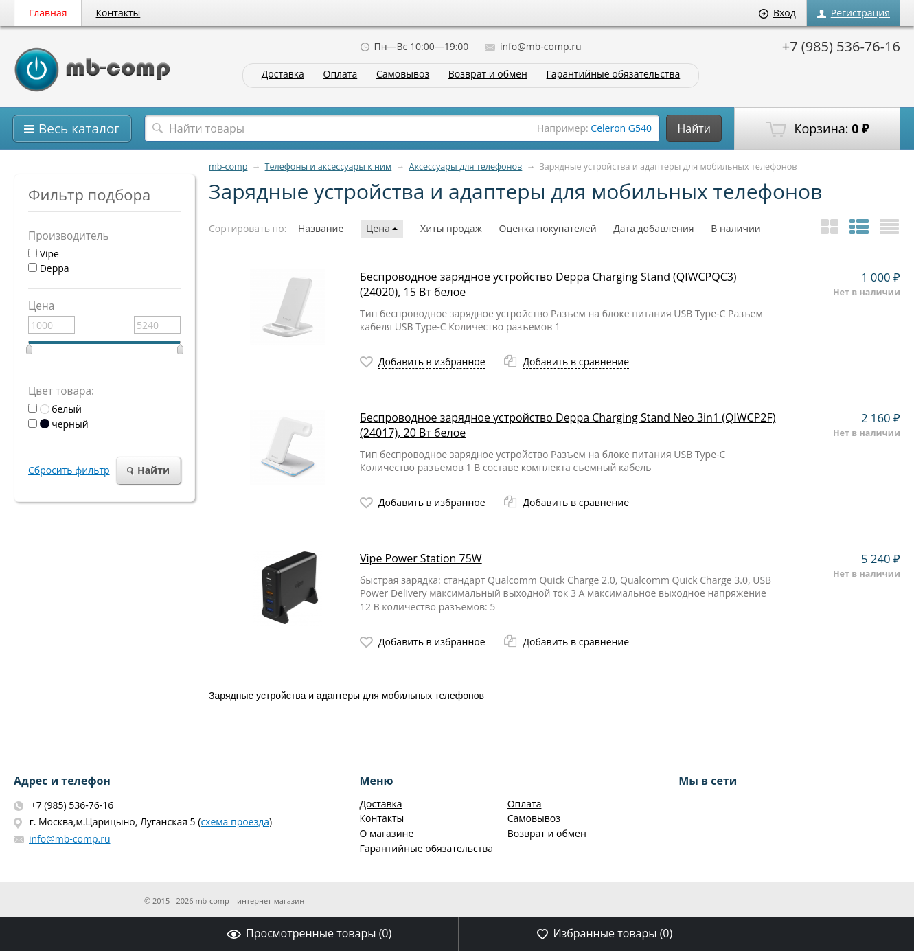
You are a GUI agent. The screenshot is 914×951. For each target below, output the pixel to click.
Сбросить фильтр (69, 470)
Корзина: (817, 129)
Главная (48, 12)
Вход (777, 12)
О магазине (386, 833)
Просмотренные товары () (309, 933)
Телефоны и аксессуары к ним (328, 166)
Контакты (118, 12)
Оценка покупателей (548, 228)
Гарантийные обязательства (614, 74)
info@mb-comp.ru (533, 46)
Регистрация (853, 12)
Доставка (283, 74)
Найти (694, 128)
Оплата (340, 74)
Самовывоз (402, 74)
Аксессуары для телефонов (465, 166)
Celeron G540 (621, 128)
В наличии (736, 228)
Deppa (48, 268)
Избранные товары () (604, 933)
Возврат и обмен (487, 74)
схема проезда (235, 821)
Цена (382, 228)
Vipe (43, 253)
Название (320, 228)
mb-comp (228, 166)
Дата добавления (653, 228)
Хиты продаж (451, 228)
